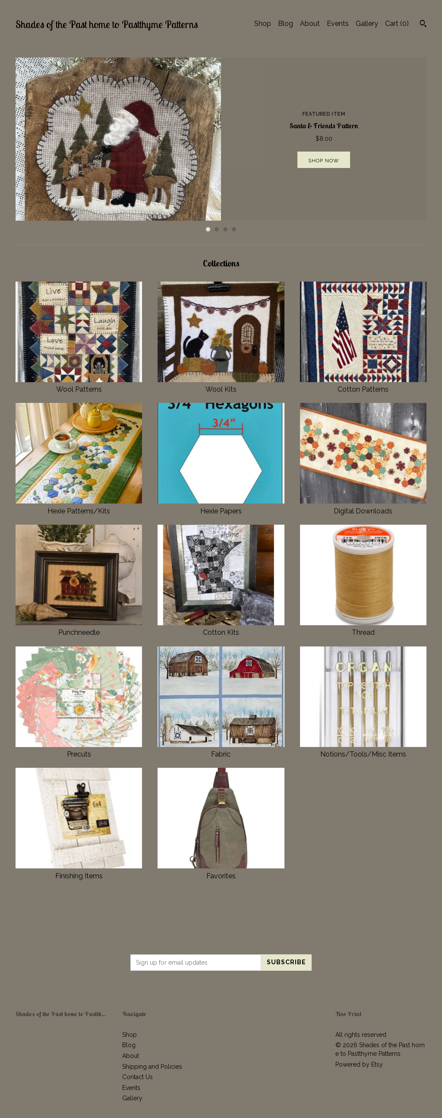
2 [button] (217, 229)
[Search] (423, 24)
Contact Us (137, 1077)
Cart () (397, 23)
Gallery (367, 23)
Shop (262, 23)
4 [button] (234, 229)
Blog (285, 23)
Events (338, 23)
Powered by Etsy (359, 1064)
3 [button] (225, 229)
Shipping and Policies (152, 1066)
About (310, 23)
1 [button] (208, 229)
